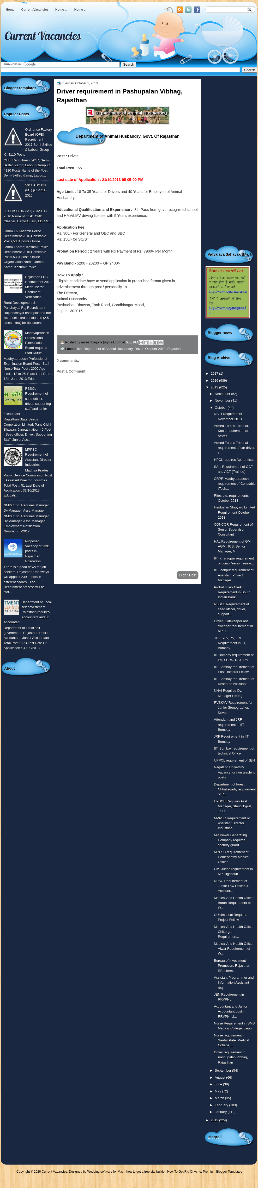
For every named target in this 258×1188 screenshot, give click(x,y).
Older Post (187, 575)
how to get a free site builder (145, 1171)
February (222, 1105)
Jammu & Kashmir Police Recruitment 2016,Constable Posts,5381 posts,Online (25, 236)
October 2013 (155, 349)
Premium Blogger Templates (222, 1171)
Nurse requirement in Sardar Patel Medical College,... (231, 1040)
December (223, 394)
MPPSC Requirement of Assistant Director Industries (232, 823)
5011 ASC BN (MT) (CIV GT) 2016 (35, 190)
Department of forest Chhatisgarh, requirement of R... (235, 789)
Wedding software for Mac (105, 1171)
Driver (139, 349)
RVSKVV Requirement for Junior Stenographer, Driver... (233, 708)
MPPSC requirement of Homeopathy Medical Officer (231, 857)
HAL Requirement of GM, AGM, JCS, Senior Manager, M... (232, 546)
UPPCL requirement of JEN (234, 760)
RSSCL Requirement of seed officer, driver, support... (231, 609)
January (221, 1112)
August (220, 1077)
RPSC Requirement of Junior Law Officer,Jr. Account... (231, 886)
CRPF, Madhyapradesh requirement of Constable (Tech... (234, 484)
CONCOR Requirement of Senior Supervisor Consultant (233, 530)
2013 (215, 387)
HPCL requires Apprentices (234, 460)
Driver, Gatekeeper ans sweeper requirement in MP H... (233, 626)
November (223, 401)
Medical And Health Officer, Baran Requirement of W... (234, 903)
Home (10, 9)
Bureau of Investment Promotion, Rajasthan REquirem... (232, 966)
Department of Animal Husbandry (108, 349)
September (223, 1070)
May (218, 1091)
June (219, 1084)
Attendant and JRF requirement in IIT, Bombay (229, 725)
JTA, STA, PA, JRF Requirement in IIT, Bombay (230, 643)
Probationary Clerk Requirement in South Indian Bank (232, 592)
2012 (215, 1120)
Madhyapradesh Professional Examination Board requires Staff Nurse (37, 343)
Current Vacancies (35, 9)
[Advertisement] (128, 525)
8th (79, 349)
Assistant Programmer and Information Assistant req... (234, 983)
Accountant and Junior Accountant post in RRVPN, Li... (230, 1011)
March (220, 1098)
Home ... (61, 9)
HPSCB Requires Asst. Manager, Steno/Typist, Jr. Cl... (233, 806)
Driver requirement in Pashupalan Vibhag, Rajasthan (231, 1057)
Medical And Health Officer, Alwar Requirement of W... (234, 949)
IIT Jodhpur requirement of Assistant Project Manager (233, 575)
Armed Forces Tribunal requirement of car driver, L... (234, 448)
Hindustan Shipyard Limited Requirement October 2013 (234, 512)
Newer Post (68, 575)
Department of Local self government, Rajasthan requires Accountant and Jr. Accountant (28, 612)
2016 (215, 380)
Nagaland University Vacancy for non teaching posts (234, 772)
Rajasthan (175, 349)
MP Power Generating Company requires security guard (230, 840)
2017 (215, 373)
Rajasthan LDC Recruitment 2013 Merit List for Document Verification (38, 287)
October (221, 408)
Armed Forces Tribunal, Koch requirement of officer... (231, 431)
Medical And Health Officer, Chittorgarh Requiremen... (234, 932)
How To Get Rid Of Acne (184, 1171)
